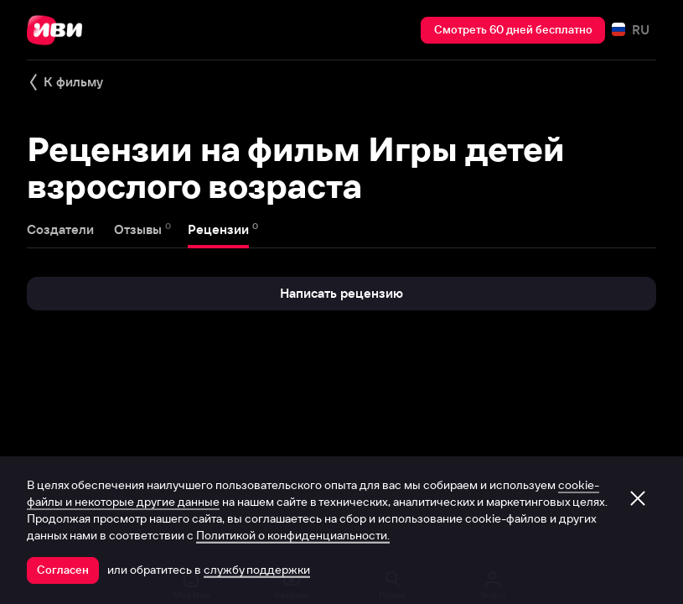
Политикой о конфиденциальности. (293, 535)
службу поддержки (257, 569)
